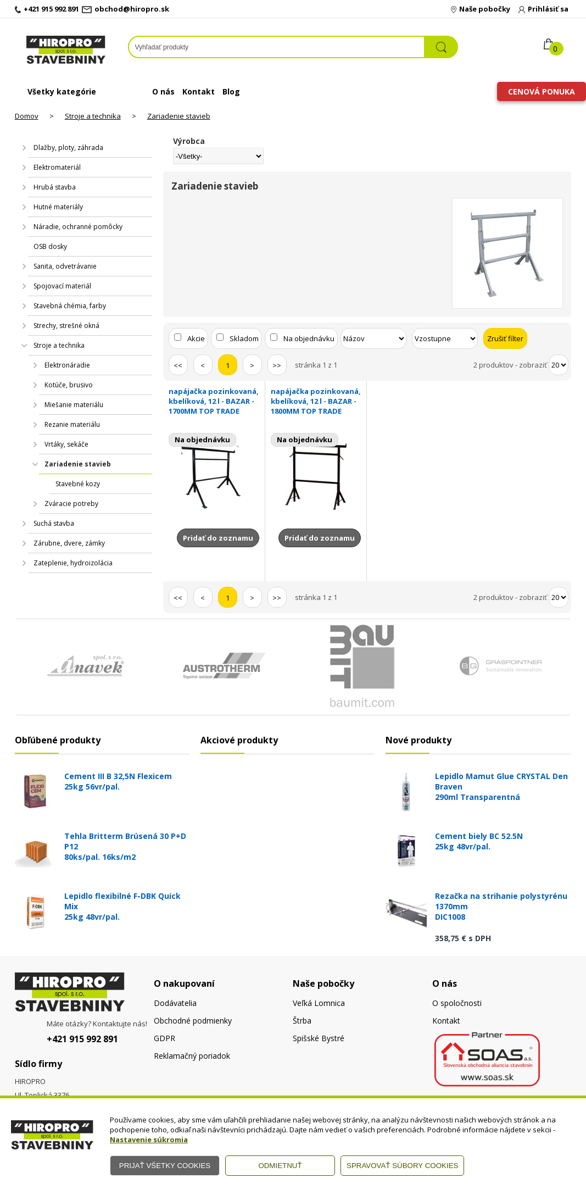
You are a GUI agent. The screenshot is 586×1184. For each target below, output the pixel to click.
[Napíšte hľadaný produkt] (276, 47)
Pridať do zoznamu (218, 538)
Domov (26, 116)
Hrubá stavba (55, 187)
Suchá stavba (54, 523)
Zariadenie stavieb (178, 116)
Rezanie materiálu (72, 424)
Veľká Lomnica (319, 1003)
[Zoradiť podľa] (373, 338)
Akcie (196, 338)
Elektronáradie (67, 365)
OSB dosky (50, 246)
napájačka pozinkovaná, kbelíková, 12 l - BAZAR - (214, 401)
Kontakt (198, 91)
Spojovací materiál (62, 286)
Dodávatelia (175, 1003)
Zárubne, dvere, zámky (69, 543)
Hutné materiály (58, 207)
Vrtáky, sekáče (66, 444)
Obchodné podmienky (193, 1020)
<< (178, 365)
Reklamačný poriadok (192, 1055)
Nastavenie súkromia (149, 1139)
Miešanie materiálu (73, 404)
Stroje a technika (93, 116)
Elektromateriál (57, 167)
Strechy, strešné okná (66, 325)
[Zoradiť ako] (445, 338)
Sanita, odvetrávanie (65, 266)
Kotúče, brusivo (68, 385)
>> (276, 365)
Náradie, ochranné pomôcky (78, 226)
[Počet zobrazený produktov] (558, 364)
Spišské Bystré (318, 1038)
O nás (163, 91)
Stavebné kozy (77, 483)
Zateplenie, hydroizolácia (73, 563)
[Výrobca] (218, 156)
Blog (231, 91)
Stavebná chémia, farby (70, 305)
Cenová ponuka (541, 91)
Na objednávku (308, 338)
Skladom (244, 338)
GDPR (164, 1038)
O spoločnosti (457, 1003)
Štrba (302, 1020)
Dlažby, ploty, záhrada (68, 147)
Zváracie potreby (71, 503)
